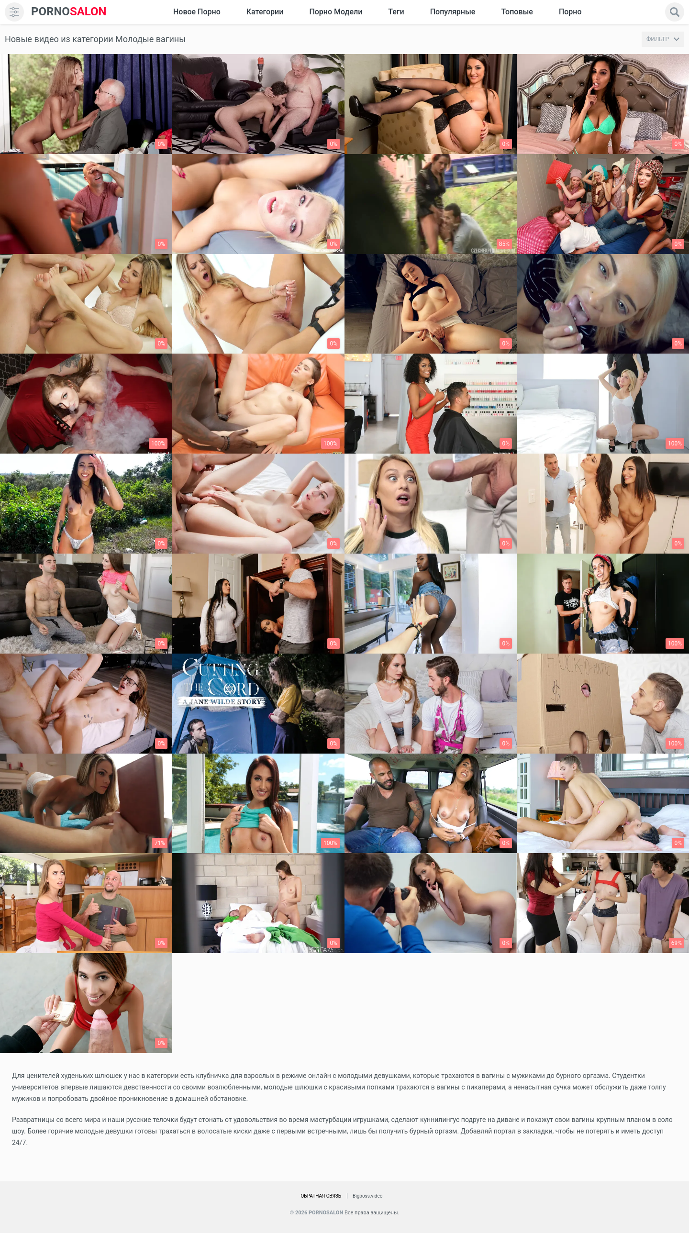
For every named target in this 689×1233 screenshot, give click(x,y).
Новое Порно (197, 11)
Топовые (517, 11)
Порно (570, 11)
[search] (674, 12)
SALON (69, 11)
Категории (265, 11)
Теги (396, 11)
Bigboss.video (367, 1196)
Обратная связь (320, 1196)
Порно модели (335, 11)
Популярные (453, 11)
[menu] (14, 12)
